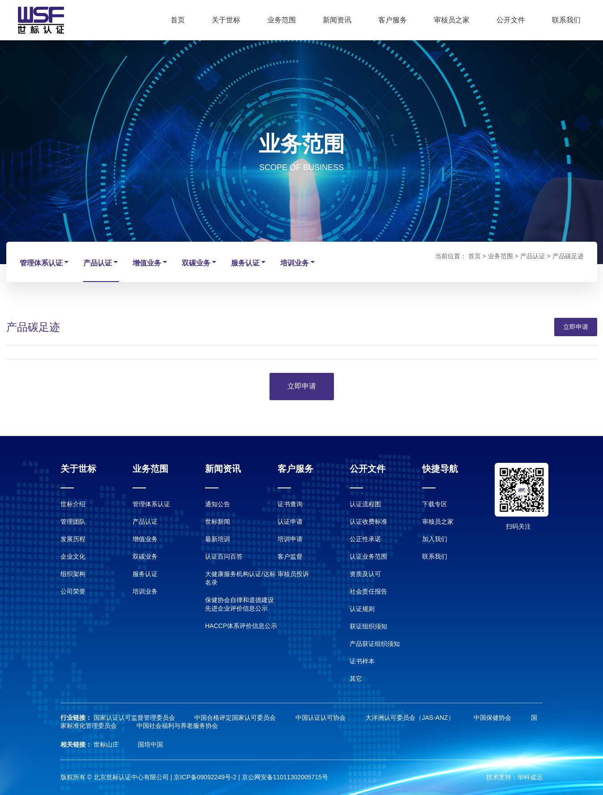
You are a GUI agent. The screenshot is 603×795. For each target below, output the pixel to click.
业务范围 (281, 20)
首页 (178, 20)
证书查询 (290, 504)
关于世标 (226, 20)
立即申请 (575, 326)
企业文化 (73, 556)
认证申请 (290, 521)
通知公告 (217, 504)
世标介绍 (73, 504)
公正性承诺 (365, 539)
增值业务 (150, 262)
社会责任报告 (368, 591)
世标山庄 (107, 744)
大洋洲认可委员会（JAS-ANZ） (410, 717)
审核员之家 (452, 20)
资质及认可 (365, 573)
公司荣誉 (73, 591)
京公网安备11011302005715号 (285, 777)
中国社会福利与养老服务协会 (177, 725)
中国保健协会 (493, 717)
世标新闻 (217, 521)
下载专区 (434, 504)
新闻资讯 (337, 20)
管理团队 (73, 521)
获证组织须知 (368, 626)
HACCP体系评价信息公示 (241, 625)
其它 (356, 678)
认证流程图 (365, 504)
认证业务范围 (368, 556)
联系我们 (566, 20)
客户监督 (290, 556)
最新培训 (217, 539)
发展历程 (73, 539)
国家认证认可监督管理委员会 (135, 717)
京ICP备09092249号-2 (205, 777)
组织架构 (73, 573)
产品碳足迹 (568, 256)
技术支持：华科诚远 (514, 777)
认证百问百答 (224, 556)
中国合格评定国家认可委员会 (236, 717)
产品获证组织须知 (375, 643)
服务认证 (249, 262)
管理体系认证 (45, 262)
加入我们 (434, 539)
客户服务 (392, 20)
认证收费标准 (368, 521)
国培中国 (150, 744)
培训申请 (290, 539)
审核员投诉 (293, 573)
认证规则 (362, 608)
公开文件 (510, 20)
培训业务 (298, 262)
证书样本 (362, 661)
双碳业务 (200, 262)
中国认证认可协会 (321, 717)
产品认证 (101, 262)
